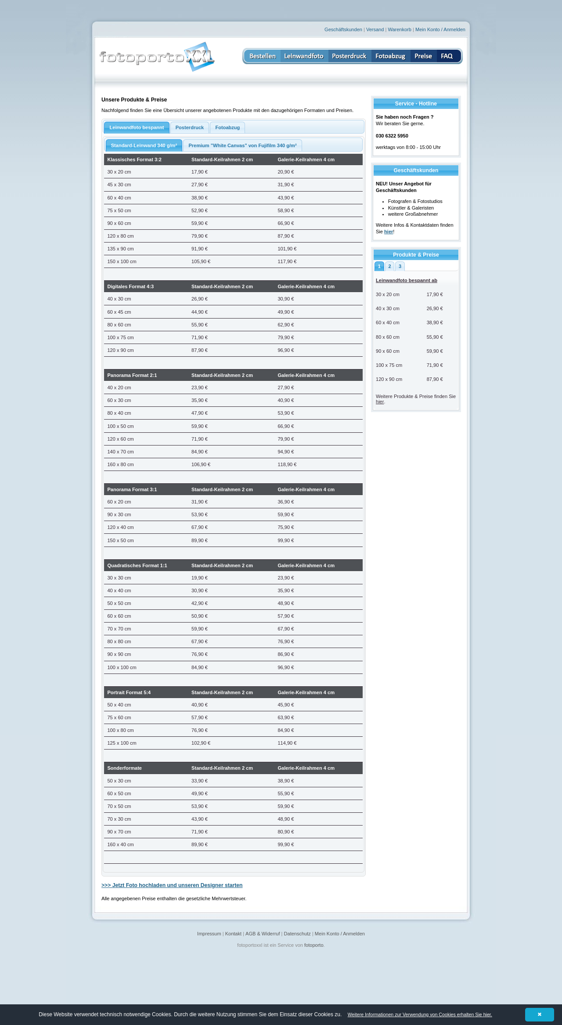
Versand (375, 29)
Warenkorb (399, 29)
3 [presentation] (400, 266)
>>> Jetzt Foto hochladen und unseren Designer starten (171, 885)
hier (380, 401)
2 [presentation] (389, 266)
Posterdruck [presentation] (190, 127)
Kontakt (233, 933)
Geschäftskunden (343, 29)
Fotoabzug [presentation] (228, 127)
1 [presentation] (379, 266)
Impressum (209, 933)
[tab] (379, 266)
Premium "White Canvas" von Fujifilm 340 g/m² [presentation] (242, 145)
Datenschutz (297, 933)
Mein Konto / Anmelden (440, 29)
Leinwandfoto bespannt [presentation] (136, 127)
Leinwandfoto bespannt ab (406, 280)
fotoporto (314, 945)
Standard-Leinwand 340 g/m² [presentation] (144, 145)
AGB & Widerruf (262, 933)
